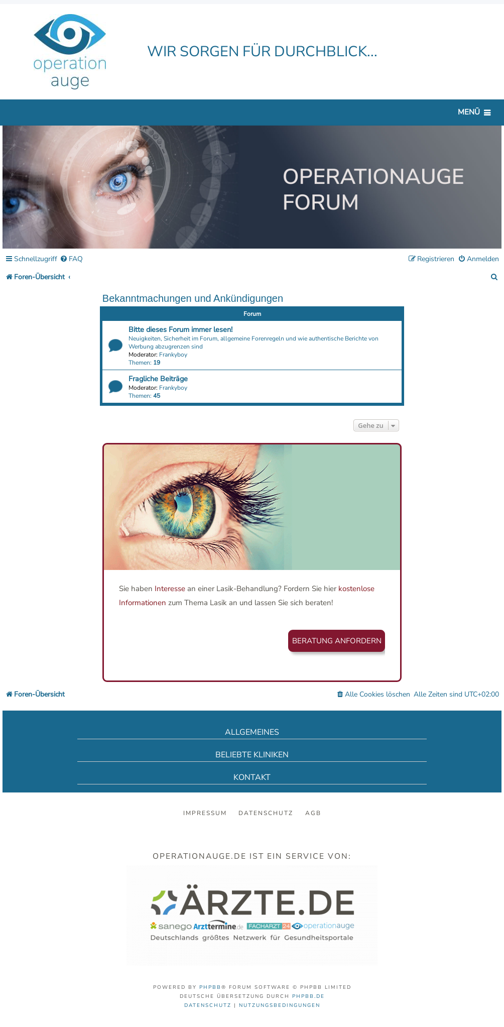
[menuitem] (71, 259)
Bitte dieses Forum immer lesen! (180, 329)
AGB (313, 813)
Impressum (205, 813)
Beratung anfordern (337, 641)
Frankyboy (173, 355)
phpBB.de (308, 996)
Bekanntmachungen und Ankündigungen (192, 298)
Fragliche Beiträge (158, 379)
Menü (469, 112)
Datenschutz (265, 813)
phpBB (210, 987)
